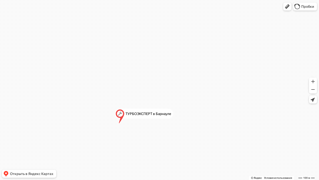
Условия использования (278, 177)
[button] (287, 6)
